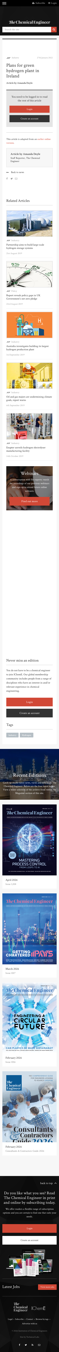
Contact (29, 1319)
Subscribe (38, 3)
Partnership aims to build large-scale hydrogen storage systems (25, 246)
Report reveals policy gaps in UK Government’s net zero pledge (23, 297)
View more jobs (47, 1287)
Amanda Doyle (31, 154)
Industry (15, 58)
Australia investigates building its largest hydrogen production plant (27, 347)
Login (52, 3)
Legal (10, 1319)
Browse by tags (42, 1319)
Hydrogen (26, 735)
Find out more (29, 501)
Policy (14, 291)
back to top (46, 1183)
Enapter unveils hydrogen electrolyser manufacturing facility (25, 449)
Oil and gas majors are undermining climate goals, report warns (29, 398)
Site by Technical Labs (29, 1337)
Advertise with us (29, 1323)
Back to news (17, 172)
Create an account (29, 118)
